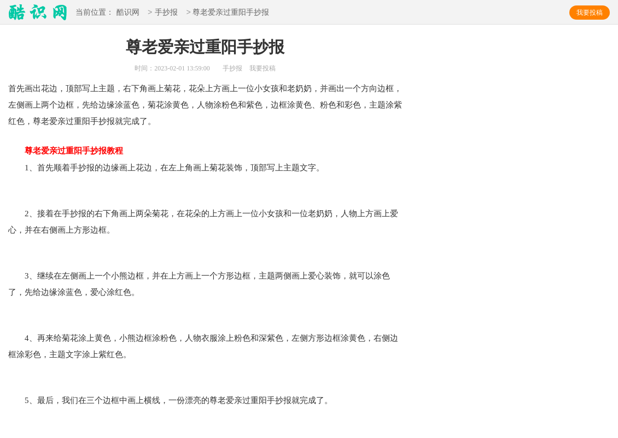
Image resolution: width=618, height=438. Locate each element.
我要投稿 (589, 12)
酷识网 (127, 13)
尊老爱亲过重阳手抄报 (66, 150)
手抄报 (166, 13)
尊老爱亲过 (53, 121)
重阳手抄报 (94, 121)
